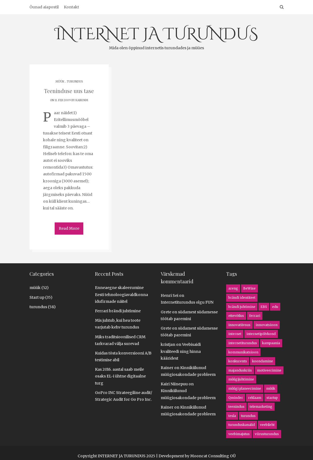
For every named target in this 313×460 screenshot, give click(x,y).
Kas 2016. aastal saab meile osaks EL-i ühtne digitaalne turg (120, 376)
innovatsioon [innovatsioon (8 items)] (267, 325)
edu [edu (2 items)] (275, 306)
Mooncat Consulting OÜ (213, 455)
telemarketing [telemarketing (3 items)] (261, 406)
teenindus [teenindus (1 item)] (236, 406)
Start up (36, 297)
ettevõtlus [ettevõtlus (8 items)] (236, 315)
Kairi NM (81, 100)
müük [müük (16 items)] (270, 388)
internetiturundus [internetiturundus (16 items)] (242, 343)
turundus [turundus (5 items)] (248, 415)
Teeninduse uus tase (69, 90)
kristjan (168, 344)
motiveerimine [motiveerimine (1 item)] (269, 370)
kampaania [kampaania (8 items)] (271, 343)
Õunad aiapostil (44, 7)
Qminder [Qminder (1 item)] (235, 397)
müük (59, 81)
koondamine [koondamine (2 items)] (262, 361)
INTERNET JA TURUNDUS (156, 37)
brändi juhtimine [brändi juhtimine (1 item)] (241, 306)
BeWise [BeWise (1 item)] (249, 288)
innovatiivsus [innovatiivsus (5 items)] (239, 325)
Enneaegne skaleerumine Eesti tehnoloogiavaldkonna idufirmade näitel (121, 294)
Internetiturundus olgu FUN (187, 302)
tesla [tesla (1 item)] (232, 415)
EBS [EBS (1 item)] (264, 306)
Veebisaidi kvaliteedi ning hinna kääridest (181, 351)
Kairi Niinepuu (174, 383)
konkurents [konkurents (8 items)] (237, 361)
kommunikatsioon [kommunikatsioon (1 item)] (243, 352)
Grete (166, 311)
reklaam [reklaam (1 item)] (254, 397)
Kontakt (71, 7)
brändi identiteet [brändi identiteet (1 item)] (241, 297)
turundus (75, 81)
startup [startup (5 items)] (272, 397)
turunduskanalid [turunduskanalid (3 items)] (241, 424)
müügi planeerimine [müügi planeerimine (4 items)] (244, 388)
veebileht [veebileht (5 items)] (267, 424)
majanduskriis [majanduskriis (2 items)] (240, 370)
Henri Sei (169, 295)
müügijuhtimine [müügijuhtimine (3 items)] (241, 379)
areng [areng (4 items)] (233, 288)
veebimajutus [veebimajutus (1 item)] (239, 434)
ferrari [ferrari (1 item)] (254, 315)
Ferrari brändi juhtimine (118, 310)
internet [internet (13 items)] (234, 333)
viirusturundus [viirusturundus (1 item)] (267, 434)
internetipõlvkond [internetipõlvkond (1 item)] (261, 333)
